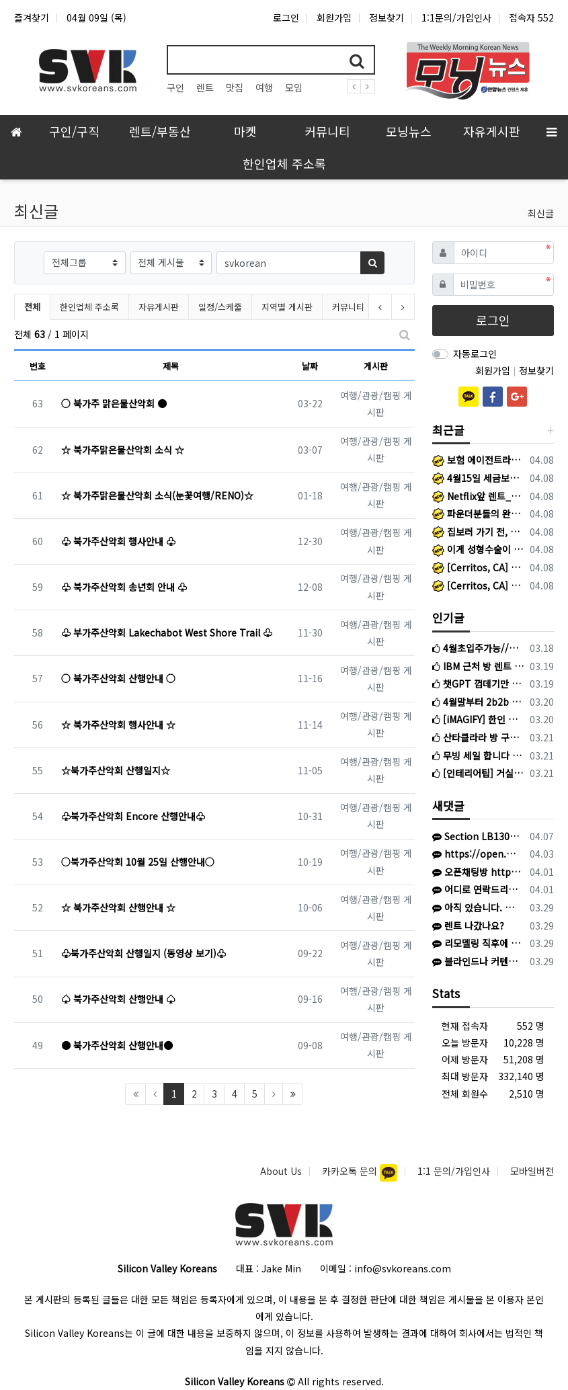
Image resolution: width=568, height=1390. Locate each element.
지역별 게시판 (287, 306)
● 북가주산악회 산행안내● (117, 1045)
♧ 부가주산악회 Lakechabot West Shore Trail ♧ (166, 632)
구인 (175, 87)
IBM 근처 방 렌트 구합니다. (478, 666)
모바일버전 (532, 1171)
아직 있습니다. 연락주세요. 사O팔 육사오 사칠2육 (476, 907)
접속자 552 (531, 17)
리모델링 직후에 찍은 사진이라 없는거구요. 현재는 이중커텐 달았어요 (476, 943)
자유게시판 (158, 306)
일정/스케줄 (220, 306)
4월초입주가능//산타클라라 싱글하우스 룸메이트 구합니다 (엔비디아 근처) (478, 648)
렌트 (205, 87)
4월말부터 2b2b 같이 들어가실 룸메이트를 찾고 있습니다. (478, 701)
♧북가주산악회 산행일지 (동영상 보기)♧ (143, 953)
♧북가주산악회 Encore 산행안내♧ (133, 816)
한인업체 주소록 (89, 306)
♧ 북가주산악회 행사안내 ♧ (118, 541)
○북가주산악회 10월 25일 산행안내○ (137, 861)
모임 (293, 87)
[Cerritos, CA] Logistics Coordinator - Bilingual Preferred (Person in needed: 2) (478, 567)
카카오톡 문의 (351, 1171)
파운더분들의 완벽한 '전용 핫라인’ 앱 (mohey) (478, 513)
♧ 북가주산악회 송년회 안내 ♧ (124, 587)
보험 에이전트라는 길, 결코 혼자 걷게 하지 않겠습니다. (478, 459)
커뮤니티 (348, 306)
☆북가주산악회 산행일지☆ (115, 770)
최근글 (448, 429)
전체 (32, 306)
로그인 (286, 17)
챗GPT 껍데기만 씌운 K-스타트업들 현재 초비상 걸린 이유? (478, 683)
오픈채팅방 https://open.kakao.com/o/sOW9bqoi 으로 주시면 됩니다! (476, 871)
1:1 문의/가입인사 (453, 1171)
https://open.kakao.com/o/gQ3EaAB (476, 853)
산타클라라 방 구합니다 (478, 737)
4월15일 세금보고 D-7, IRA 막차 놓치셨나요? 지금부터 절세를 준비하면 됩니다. (478, 478)
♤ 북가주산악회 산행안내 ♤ (118, 999)
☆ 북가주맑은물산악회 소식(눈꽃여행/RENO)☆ (157, 495)
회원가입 (334, 17)
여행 (264, 87)
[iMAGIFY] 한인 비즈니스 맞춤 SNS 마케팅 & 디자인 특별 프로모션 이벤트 (478, 719)
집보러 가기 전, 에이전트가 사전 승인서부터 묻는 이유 (478, 531)
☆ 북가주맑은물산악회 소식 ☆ (122, 449)
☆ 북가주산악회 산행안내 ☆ (118, 907)
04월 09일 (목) (96, 17)
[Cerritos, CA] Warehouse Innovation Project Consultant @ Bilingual (478, 585)
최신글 (541, 213)
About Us (281, 1171)
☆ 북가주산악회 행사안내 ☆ (118, 724)
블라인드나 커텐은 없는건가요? (476, 961)
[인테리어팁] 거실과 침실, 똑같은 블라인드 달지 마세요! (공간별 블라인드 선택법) (478, 773)
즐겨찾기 (31, 17)
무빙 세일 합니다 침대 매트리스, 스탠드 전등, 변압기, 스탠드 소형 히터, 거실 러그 (478, 755)
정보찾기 (386, 17)
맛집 (234, 87)
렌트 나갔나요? (468, 925)
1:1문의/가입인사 (456, 17)
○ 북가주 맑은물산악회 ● (114, 403)
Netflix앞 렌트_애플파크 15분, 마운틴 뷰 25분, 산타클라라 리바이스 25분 (478, 496)
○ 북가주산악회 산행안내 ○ (118, 678)
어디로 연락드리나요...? (476, 889)
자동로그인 (475, 353)
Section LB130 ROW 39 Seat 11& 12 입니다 (476, 836)
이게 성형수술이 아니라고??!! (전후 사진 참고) (478, 549)
